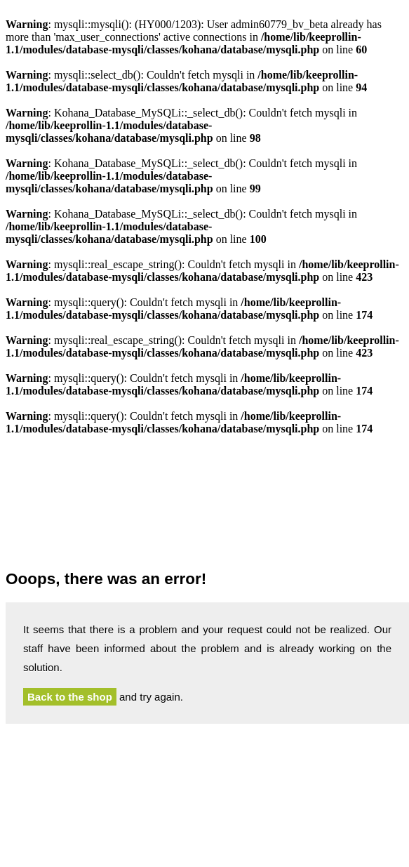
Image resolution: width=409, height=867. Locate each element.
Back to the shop (69, 697)
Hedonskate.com (207, 506)
